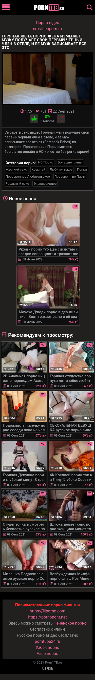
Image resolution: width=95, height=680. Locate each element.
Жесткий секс (16, 169)
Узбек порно (48, 647)
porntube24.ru (47, 641)
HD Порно (45, 162)
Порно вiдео (47, 22)
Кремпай (38, 169)
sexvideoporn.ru (47, 28)
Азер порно (48, 653)
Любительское (61, 169)
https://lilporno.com (47, 611)
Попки (82, 169)
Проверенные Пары (69, 176)
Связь (47, 668)
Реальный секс (17, 184)
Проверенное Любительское (28, 176)
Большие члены (70, 162)
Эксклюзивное (44, 184)
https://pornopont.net (47, 617)
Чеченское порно (70, 623)
